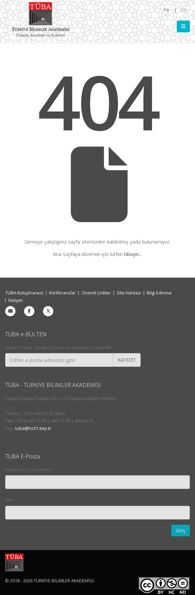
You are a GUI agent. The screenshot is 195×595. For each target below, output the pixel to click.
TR (166, 10)
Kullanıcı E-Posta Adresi (29, 469)
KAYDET (127, 360)
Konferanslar (62, 293)
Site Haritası (129, 293)
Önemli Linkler (96, 293)
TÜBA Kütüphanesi (24, 293)
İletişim (15, 300)
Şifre (9, 500)
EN (183, 10)
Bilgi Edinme (159, 293)
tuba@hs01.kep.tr (33, 428)
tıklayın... (133, 254)
